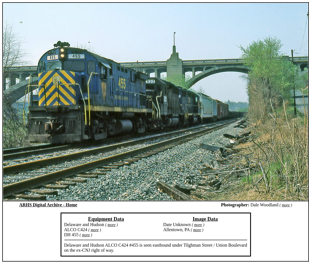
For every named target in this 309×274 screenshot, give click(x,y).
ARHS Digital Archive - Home (48, 204)
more (286, 205)
